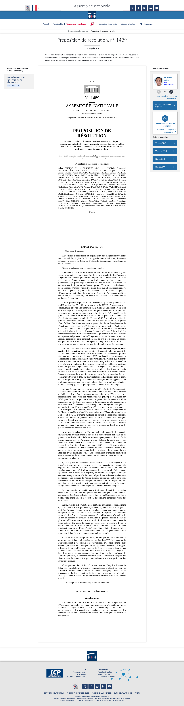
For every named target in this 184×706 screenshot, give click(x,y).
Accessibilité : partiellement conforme (79, 698)
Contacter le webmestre (101, 698)
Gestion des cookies (123, 698)
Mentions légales (60, 698)
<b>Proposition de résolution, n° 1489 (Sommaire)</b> (19, 70)
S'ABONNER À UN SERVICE (101, 693)
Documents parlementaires (78, 31)
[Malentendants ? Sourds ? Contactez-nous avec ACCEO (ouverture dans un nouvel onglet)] (75, 686)
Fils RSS (112, 698)
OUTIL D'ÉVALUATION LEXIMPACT (126, 693)
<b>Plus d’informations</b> (165, 69)
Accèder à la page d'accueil (92, 14)
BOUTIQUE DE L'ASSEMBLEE (54, 693)
